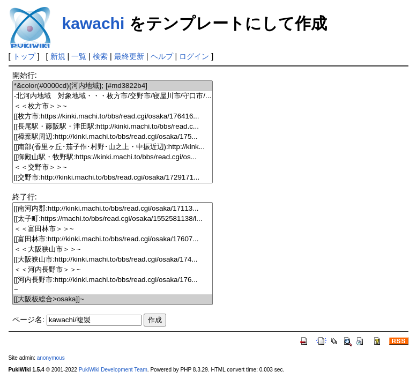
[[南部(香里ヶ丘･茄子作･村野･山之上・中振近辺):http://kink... (112, 147)
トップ (24, 56)
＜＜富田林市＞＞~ (112, 229)
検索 (100, 56)
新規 (57, 56)
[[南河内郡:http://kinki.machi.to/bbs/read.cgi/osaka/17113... (112, 209)
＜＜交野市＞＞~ (112, 167)
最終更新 (129, 56)
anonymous (51, 358)
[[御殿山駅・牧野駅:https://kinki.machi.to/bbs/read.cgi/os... (112, 157)
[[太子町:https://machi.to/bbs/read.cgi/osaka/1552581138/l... (112, 219)
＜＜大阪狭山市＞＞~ (112, 249)
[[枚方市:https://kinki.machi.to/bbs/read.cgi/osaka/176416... (112, 117)
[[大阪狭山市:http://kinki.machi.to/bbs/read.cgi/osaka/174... (112, 260)
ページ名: (28, 319)
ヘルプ (162, 56)
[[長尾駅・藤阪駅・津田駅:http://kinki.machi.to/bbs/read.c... (112, 127)
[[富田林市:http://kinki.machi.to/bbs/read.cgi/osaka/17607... (112, 239)
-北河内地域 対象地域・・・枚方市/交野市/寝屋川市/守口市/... (112, 96)
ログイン (194, 56)
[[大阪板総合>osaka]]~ (112, 299)
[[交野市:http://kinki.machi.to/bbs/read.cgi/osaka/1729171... (112, 178)
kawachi (93, 23)
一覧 (78, 56)
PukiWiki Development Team (113, 370)
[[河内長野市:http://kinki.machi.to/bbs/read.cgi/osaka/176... (112, 280)
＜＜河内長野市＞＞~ (112, 270)
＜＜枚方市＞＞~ (112, 106)
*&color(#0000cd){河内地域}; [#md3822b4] (112, 86)
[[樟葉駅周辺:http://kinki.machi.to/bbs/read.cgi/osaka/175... (112, 137)
